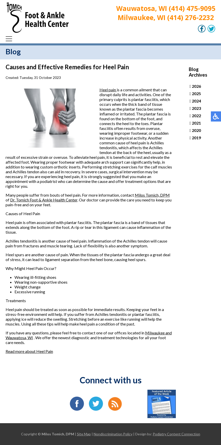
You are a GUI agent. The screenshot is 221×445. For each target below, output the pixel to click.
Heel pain (108, 89)
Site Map (84, 434)
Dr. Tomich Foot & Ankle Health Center (43, 199)
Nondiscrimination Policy (113, 434)
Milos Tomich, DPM (152, 195)
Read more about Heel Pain (29, 351)
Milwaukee (155, 332)
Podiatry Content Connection (176, 434)
